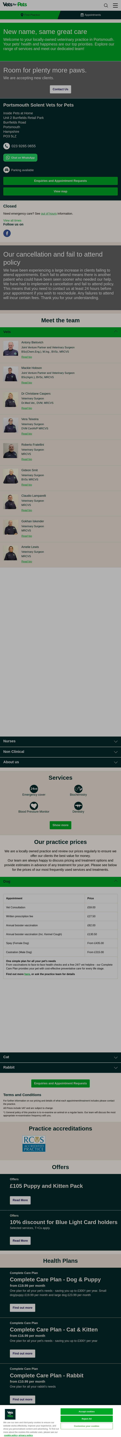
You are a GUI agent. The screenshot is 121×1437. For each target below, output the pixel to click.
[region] (60, 1421)
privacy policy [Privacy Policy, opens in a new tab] (25, 1435)
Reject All (87, 1419)
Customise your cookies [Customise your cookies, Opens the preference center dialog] (86, 1426)
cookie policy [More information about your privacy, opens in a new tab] (11, 1435)
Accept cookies (87, 1411)
